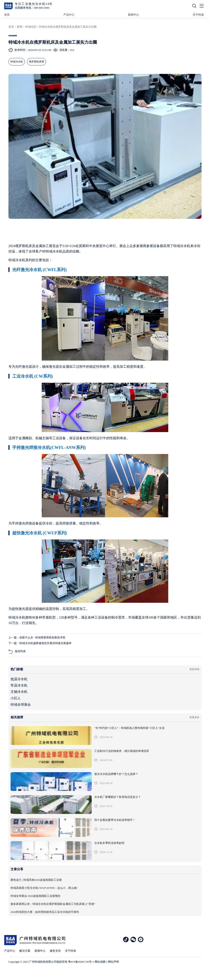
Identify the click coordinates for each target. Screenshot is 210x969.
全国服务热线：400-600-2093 (32, 7)
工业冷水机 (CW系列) (32, 376)
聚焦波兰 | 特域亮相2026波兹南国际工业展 (36, 879)
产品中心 (68, 14)
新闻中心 (133, 14)
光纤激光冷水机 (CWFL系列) (39, 269)
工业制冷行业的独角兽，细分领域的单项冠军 (121, 751)
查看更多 (194, 717)
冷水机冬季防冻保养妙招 (109, 843)
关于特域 (198, 14)
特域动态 (30, 26)
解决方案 (24, 950)
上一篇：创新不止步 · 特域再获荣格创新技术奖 (36, 637)
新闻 (19, 26)
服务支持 (55, 950)
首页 (7, 14)
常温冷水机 (19, 685)
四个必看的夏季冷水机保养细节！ (114, 820)
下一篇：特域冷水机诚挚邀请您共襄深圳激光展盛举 (39, 643)
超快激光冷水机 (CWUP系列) (39, 533)
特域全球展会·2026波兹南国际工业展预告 (36, 896)
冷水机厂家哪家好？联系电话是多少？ (117, 797)
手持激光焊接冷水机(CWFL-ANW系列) (49, 447)
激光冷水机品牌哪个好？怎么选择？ (116, 774)
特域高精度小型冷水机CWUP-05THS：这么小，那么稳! (44, 888)
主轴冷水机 (19, 691)
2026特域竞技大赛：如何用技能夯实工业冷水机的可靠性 (45, 912)
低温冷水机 (19, 679)
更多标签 (194, 669)
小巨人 (16, 698)
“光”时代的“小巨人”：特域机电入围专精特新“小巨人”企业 (129, 728)
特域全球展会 (21, 704)
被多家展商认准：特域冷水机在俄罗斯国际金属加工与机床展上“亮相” (53, 904)
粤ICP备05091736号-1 (81, 961)
